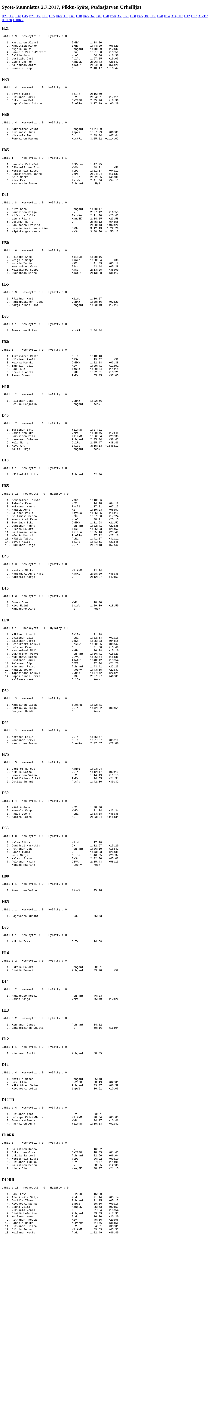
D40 (72, 16)
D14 (174, 16)
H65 (86, 16)
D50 (113, 16)
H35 (12, 16)
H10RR (7, 20)
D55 (120, 16)
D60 (133, 16)
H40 (18, 16)
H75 (126, 16)
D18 (79, 16)
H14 (167, 16)
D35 (52, 16)
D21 (32, 16)
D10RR (18, 20)
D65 (140, 16)
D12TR (203, 16)
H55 (45, 16)
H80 (147, 16)
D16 (99, 16)
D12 (194, 16)
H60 (59, 16)
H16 (65, 16)
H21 (5, 16)
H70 (106, 16)
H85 (153, 16)
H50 (39, 16)
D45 (92, 16)
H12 (187, 16)
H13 (180, 16)
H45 (25, 16)
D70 (160, 16)
